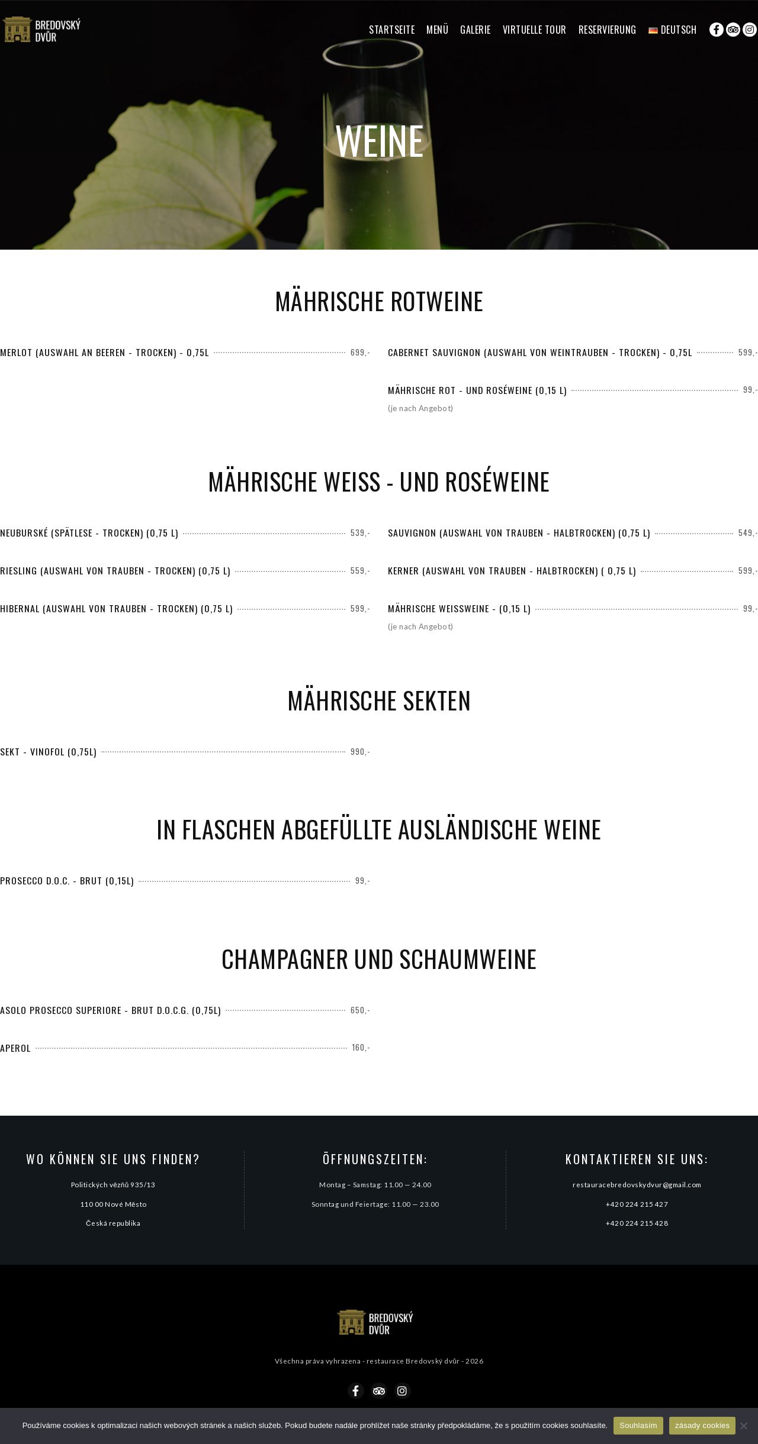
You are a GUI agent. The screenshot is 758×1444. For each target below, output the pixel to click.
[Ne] (743, 1426)
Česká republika (113, 1223)
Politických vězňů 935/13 (113, 1184)
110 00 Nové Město (113, 1204)
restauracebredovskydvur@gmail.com (637, 1184)
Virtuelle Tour (535, 30)
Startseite (392, 30)
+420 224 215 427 (637, 1204)
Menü (437, 30)
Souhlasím (638, 1425)
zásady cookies (702, 1425)
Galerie (475, 30)
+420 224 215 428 (637, 1223)
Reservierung (608, 30)
